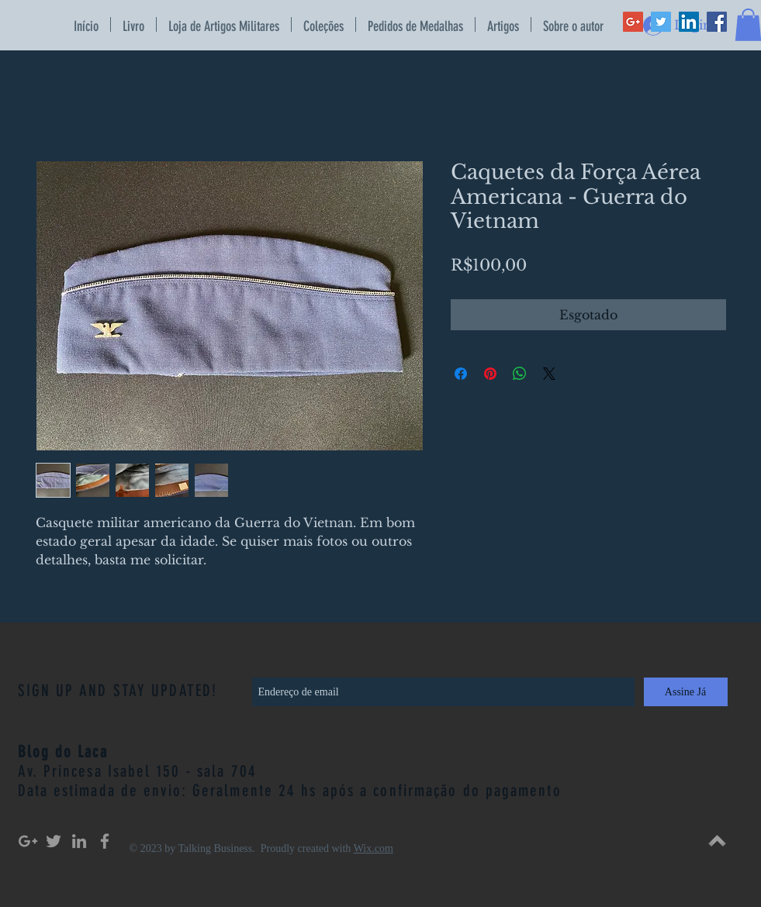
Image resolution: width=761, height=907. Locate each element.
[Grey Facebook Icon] (105, 841)
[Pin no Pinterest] (490, 373)
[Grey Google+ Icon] (28, 841)
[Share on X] (549, 373)
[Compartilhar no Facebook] (460, 373)
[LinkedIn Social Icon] (689, 22)
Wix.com (373, 848)
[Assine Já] (686, 692)
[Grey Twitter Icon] (53, 841)
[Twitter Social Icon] (661, 22)
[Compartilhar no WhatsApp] (519, 373)
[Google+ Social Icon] (633, 22)
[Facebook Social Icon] (717, 22)
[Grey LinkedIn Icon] (79, 841)
